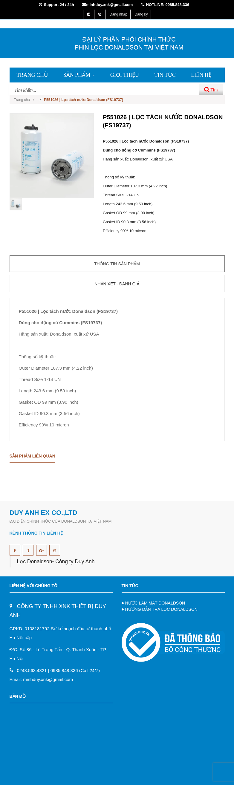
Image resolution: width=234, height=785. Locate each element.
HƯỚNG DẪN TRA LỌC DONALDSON (161, 609)
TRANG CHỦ (32, 75)
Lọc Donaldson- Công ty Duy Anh (56, 561)
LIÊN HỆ (201, 75)
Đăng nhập (118, 14)
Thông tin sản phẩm (117, 263)
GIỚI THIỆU (124, 75)
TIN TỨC (165, 75)
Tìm (211, 89)
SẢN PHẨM (79, 75)
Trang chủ (24, 100)
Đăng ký (141, 14)
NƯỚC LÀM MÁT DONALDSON (155, 603)
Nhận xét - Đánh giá (116, 283)
